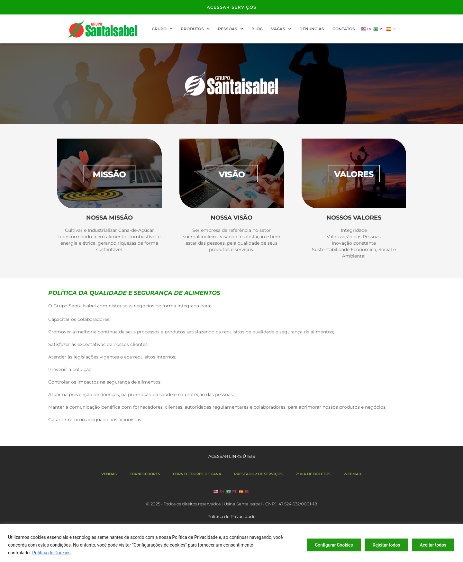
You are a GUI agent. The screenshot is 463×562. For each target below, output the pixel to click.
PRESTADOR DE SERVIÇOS (258, 474)
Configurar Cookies (329, 545)
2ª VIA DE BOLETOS (313, 474)
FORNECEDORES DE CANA (197, 474)
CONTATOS (343, 28)
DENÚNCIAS (311, 28)
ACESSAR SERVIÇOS (231, 7)
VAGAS (281, 29)
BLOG (257, 28)
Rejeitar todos (383, 545)
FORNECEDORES (145, 474)
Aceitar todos (432, 545)
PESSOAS (230, 29)
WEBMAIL (352, 474)
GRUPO (162, 29)
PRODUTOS (195, 29)
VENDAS (109, 474)
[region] (231, 543)
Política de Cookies (51, 552)
